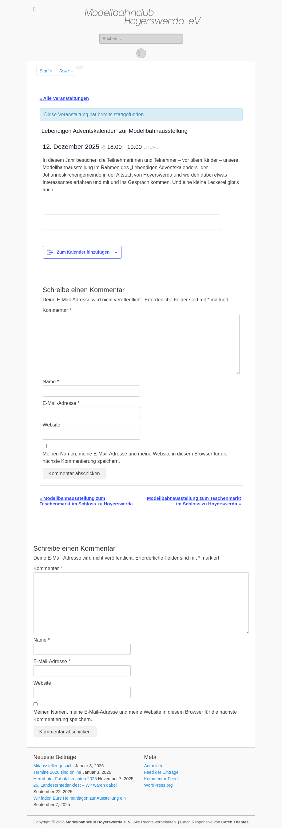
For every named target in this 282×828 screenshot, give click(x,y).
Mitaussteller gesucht (54, 765)
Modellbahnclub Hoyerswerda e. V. (98, 822)
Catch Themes (234, 822)
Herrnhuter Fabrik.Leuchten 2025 (65, 778)
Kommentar (57, 310)
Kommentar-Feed (161, 778)
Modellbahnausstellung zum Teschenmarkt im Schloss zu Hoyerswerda (86, 501)
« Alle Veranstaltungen (64, 98)
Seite (66, 71)
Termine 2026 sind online (57, 772)
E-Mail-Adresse (61, 403)
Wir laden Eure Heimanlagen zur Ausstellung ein (80, 798)
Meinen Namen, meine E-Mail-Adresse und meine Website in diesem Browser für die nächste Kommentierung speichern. (135, 457)
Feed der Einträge (161, 772)
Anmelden (154, 765)
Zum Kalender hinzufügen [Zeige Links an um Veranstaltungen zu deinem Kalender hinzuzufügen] (83, 252)
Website (52, 424)
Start (46, 71)
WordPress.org (158, 785)
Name (51, 381)
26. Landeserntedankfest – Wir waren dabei (75, 785)
